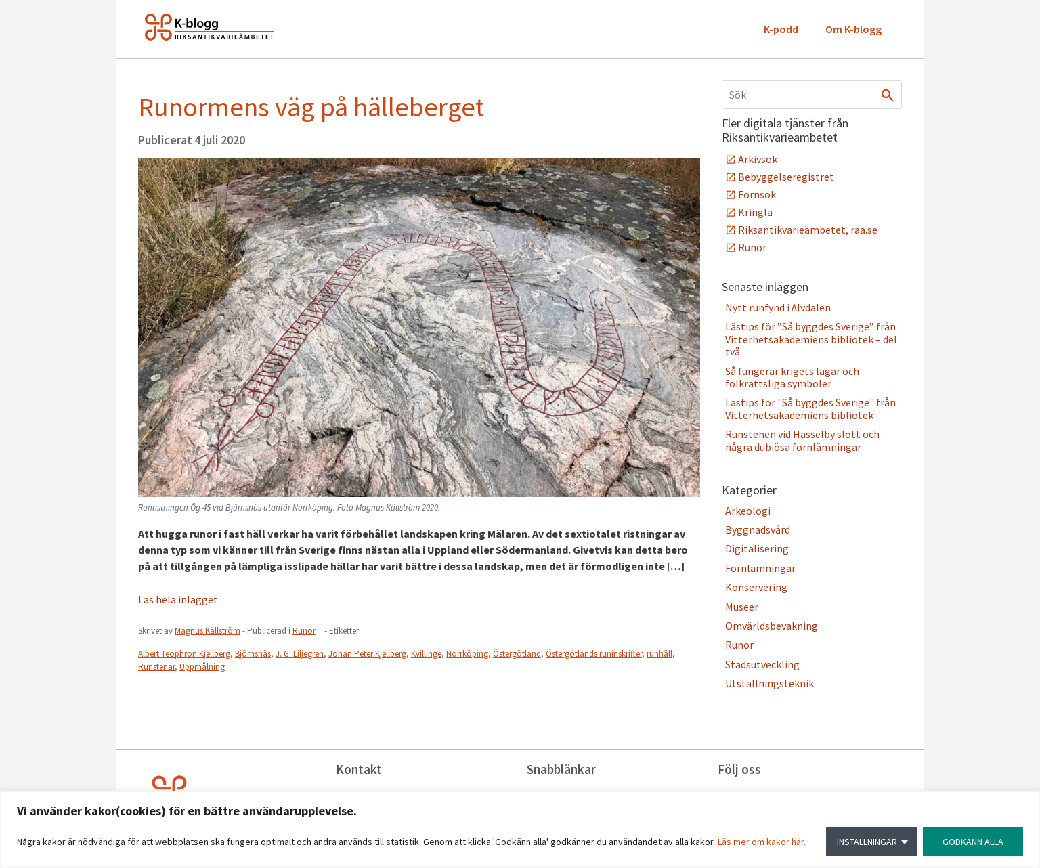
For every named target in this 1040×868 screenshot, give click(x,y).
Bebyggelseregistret (786, 176)
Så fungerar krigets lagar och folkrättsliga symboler (792, 377)
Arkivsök (757, 159)
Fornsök (757, 194)
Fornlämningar (760, 568)
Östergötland (517, 653)
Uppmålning (202, 666)
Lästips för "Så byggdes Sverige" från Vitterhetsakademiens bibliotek (810, 408)
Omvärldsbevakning (771, 625)
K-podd (781, 29)
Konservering (756, 587)
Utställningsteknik (769, 683)
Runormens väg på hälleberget (311, 107)
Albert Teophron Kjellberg (184, 653)
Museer (741, 606)
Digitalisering (757, 548)
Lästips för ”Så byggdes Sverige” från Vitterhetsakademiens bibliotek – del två (811, 339)
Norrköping (467, 653)
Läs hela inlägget (178, 599)
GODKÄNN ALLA (972, 842)
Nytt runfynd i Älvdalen (778, 307)
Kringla (755, 212)
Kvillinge (426, 653)
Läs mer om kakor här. (762, 842)
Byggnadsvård (757, 529)
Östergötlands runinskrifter (594, 653)
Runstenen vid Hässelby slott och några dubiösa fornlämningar (802, 440)
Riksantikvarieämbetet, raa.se (808, 229)
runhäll (659, 653)
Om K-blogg (853, 29)
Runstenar (156, 666)
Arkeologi (748, 510)
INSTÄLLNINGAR (867, 842)
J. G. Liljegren (300, 653)
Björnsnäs (253, 653)
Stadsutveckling (762, 664)
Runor (304, 630)
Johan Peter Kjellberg (367, 653)
